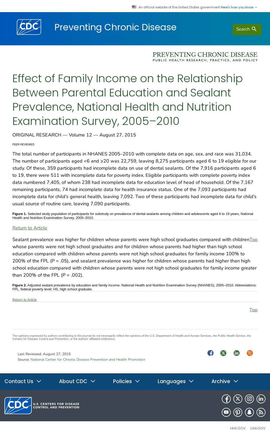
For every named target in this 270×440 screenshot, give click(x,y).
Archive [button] (225, 381)
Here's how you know (239, 7)
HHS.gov (238, 428)
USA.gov (258, 428)
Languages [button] (176, 381)
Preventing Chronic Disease (115, 27)
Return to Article (29, 228)
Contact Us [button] (23, 381)
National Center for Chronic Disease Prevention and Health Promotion (88, 359)
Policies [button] (126, 381)
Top (253, 239)
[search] (247, 29)
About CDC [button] (77, 381)
